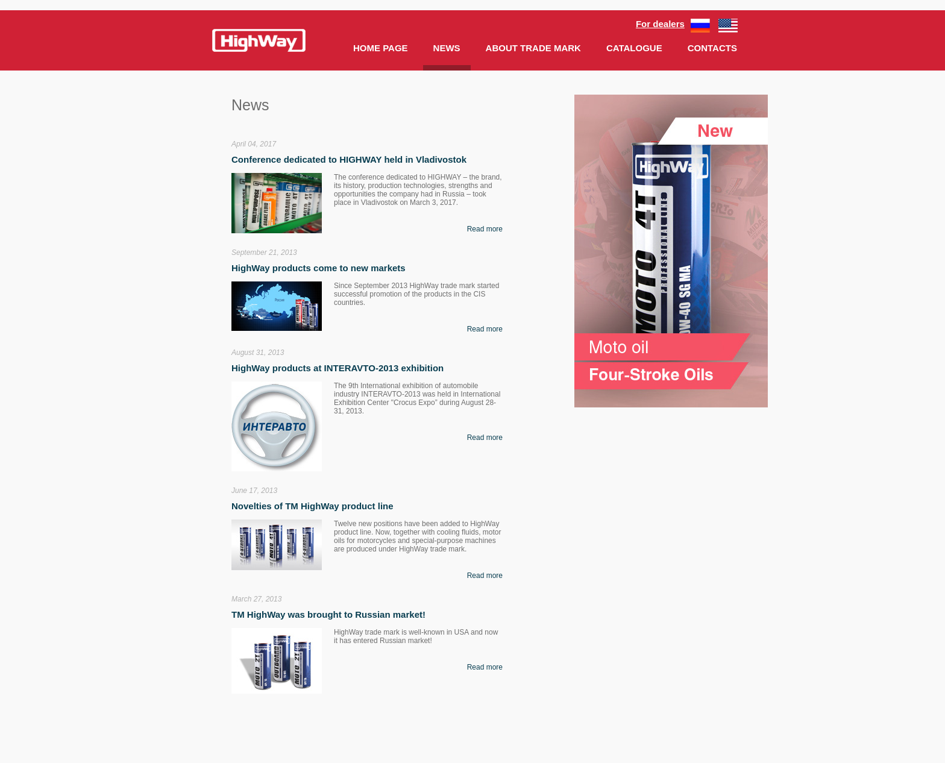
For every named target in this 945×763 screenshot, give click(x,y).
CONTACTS (712, 48)
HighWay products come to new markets (318, 268)
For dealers (660, 24)
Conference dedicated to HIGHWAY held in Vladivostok (348, 159)
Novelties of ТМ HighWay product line (312, 506)
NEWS (446, 48)
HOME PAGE (380, 48)
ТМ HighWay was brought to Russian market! (328, 614)
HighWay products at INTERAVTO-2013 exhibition (337, 368)
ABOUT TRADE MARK (533, 48)
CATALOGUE (634, 48)
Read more (485, 229)
